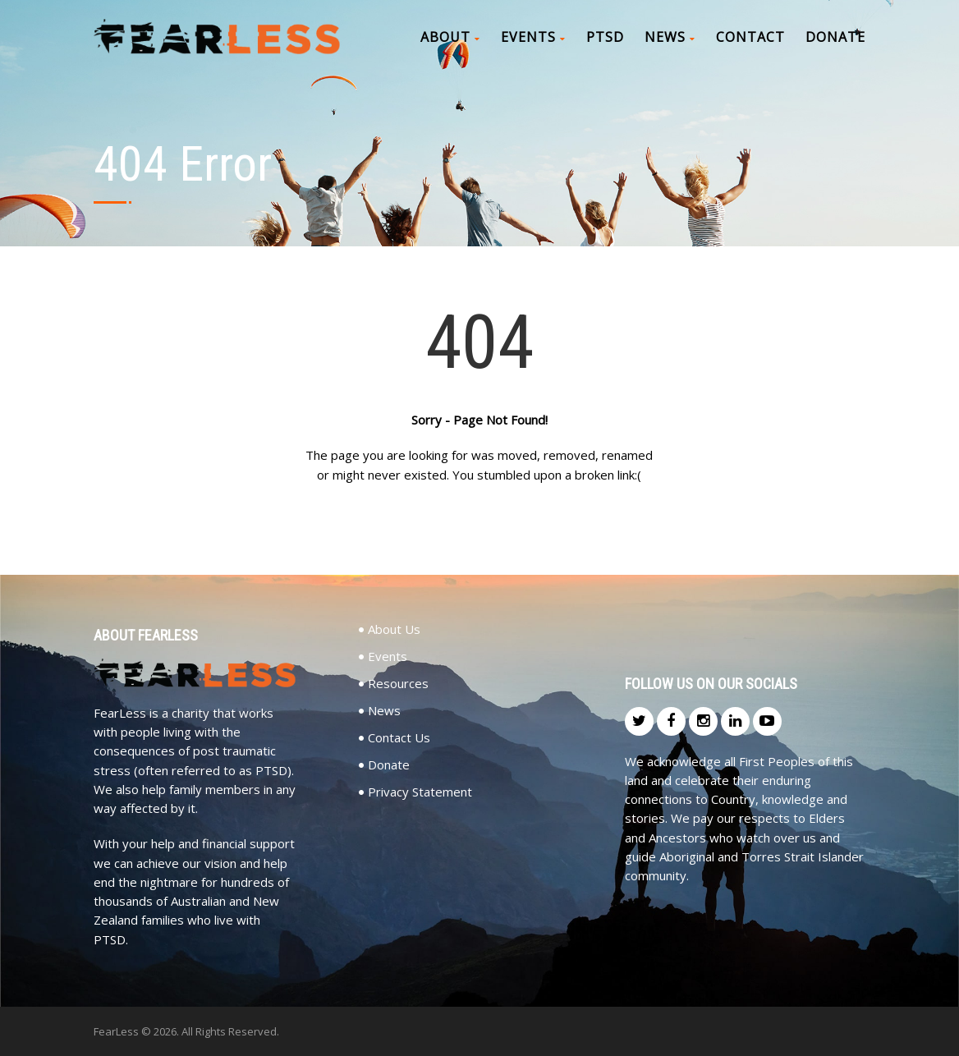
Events (533, 37)
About (450, 37)
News (670, 37)
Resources (398, 683)
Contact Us (399, 737)
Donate (835, 37)
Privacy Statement (420, 792)
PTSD (605, 37)
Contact (750, 37)
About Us (394, 629)
